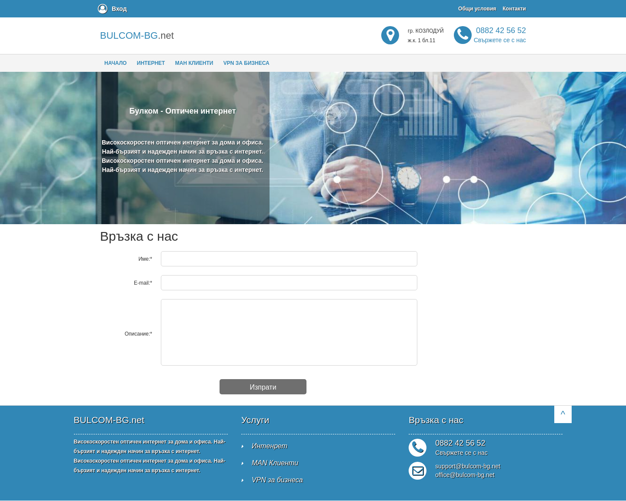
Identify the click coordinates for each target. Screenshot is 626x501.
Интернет (151, 63)
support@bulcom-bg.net (467, 466)
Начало (115, 63)
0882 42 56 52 (500, 35)
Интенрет (269, 446)
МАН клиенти (194, 63)
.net (137, 35)
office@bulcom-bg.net (464, 474)
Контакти (514, 9)
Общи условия (477, 9)
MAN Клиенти (275, 463)
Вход (119, 8)
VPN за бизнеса (246, 63)
